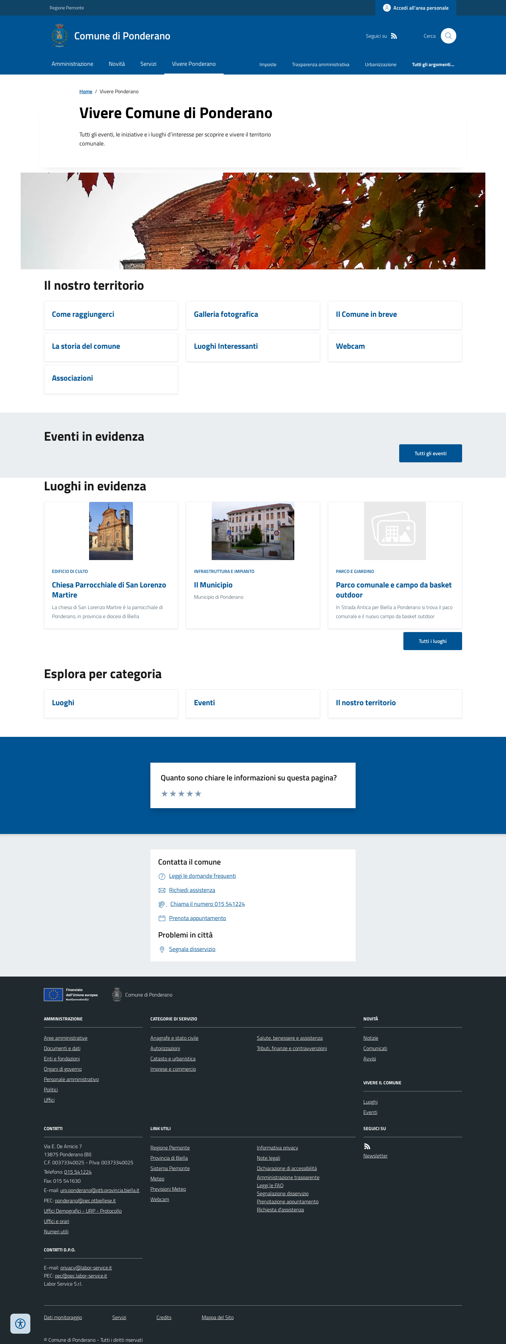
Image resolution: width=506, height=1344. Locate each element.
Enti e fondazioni (62, 1058)
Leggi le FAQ (270, 1185)
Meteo (157, 1178)
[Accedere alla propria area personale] (415, 7)
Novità (117, 63)
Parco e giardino (355, 571)
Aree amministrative (65, 1038)
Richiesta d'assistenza (280, 1209)
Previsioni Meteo (168, 1189)
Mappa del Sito (218, 1317)
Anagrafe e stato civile (174, 1038)
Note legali (268, 1158)
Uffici (49, 1100)
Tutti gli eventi (431, 453)
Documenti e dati (62, 1048)
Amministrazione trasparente (288, 1177)
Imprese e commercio (173, 1069)
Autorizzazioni (165, 1048)
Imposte (268, 64)
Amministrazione (72, 63)
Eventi (370, 1112)
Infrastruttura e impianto (224, 571)
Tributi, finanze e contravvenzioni (292, 1048)
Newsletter (375, 1155)
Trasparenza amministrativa (320, 64)
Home (85, 91)
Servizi (148, 63)
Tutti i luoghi (433, 641)
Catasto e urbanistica (173, 1058)
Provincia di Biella (169, 1158)
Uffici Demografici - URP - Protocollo (83, 1211)
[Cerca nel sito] (446, 36)
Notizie (370, 1038)
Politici (51, 1089)
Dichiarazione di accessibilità (287, 1168)
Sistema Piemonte (170, 1168)
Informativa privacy (277, 1147)
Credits (164, 1317)
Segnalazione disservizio (283, 1193)
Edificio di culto (70, 571)
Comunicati (375, 1048)
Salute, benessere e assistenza (290, 1038)
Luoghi (370, 1102)
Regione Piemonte (67, 7)
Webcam (159, 1199)
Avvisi (369, 1058)
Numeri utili (56, 1231)
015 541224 (78, 1172)
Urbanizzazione (381, 64)
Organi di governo (63, 1069)
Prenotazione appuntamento (288, 1201)
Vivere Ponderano (194, 63)
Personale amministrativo (71, 1079)
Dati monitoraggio (63, 1317)
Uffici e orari (56, 1221)
